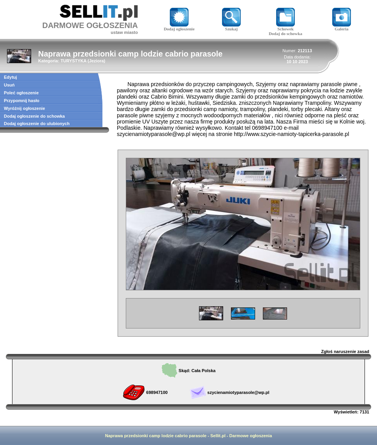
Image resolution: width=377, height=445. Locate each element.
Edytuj (10, 77)
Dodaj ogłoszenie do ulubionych (37, 123)
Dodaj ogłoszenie (179, 27)
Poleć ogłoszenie (21, 92)
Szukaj (231, 27)
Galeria (341, 27)
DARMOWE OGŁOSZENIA (90, 25)
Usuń (9, 85)
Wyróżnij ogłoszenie (24, 108)
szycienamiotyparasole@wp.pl (238, 392)
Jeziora (96, 60)
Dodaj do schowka (285, 33)
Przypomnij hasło (21, 100)
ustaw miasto (124, 32)
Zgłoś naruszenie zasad (345, 351)
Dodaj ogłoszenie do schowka (34, 116)
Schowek (285, 27)
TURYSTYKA (73, 60)
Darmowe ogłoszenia (250, 435)
